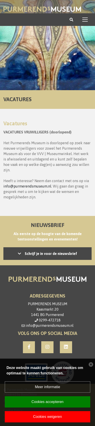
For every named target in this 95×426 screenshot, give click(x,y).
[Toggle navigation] (85, 19)
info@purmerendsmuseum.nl (27, 186)
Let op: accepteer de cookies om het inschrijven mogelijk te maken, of (47, 253)
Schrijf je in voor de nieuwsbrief (51, 254)
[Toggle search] (71, 19)
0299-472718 (50, 320)
